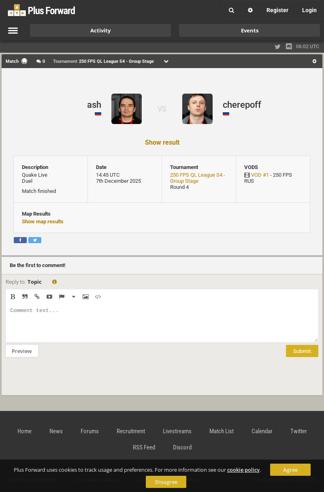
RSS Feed (144, 447)
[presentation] (67, 381)
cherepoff (242, 105)
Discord (182, 447)
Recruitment (131, 431)
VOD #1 (260, 175)
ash (94, 105)
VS (162, 109)
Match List (221, 431)
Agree (290, 469)
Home (24, 431)
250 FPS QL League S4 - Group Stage (197, 178)
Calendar (262, 431)
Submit (302, 357)
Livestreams (177, 431)
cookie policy (243, 469)
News (56, 431)
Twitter (298, 431)
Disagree (166, 482)
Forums (90, 431)
